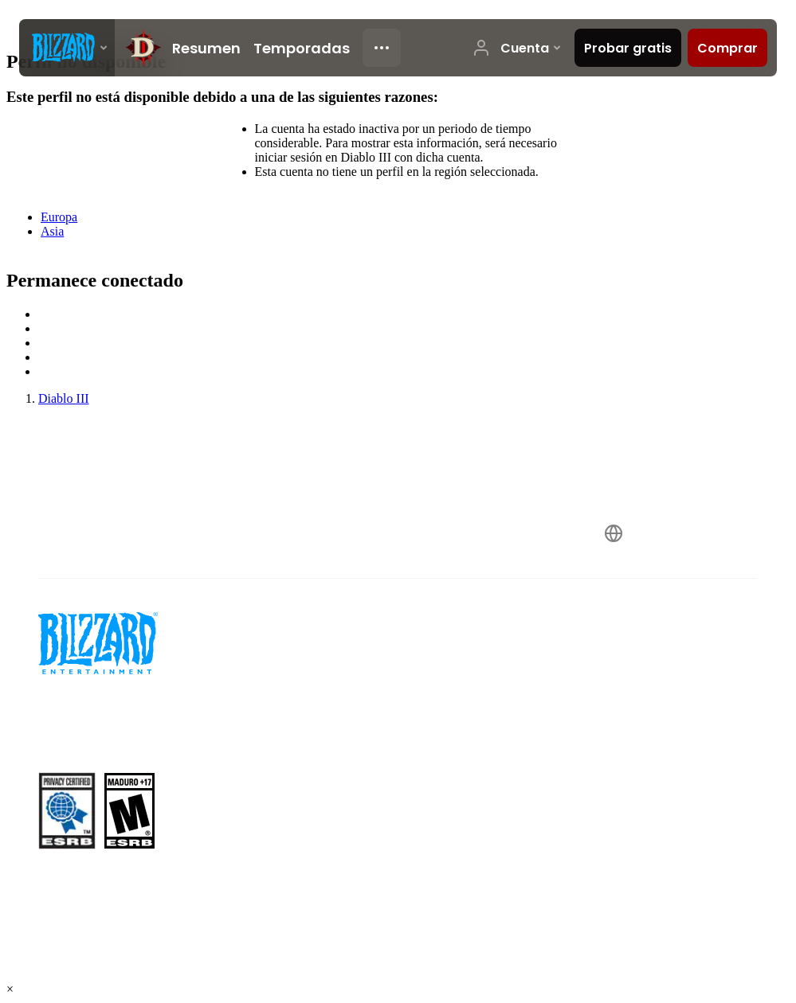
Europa (59, 217)
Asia (52, 231)
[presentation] (67, 47)
